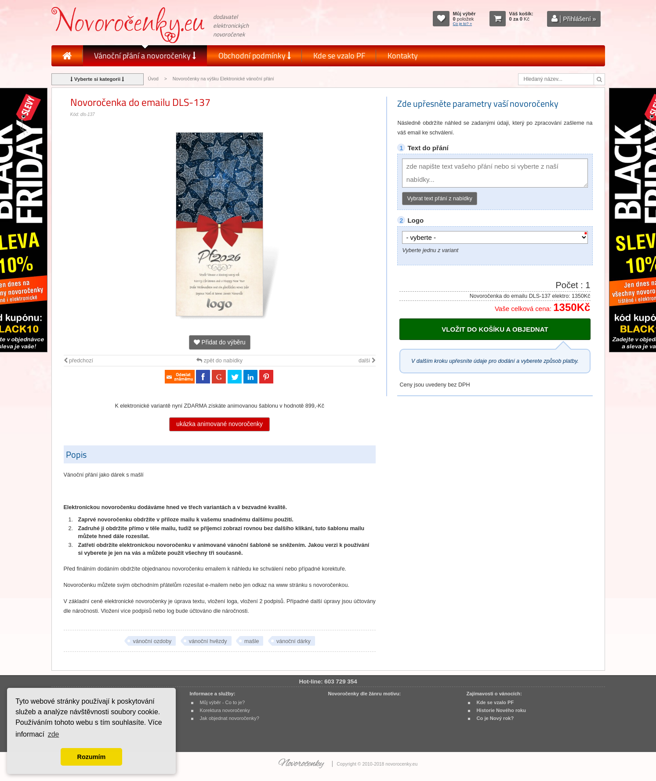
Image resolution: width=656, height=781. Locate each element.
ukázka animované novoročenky (219, 424)
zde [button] (53, 734)
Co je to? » (462, 24)
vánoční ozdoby (152, 641)
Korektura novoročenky (225, 710)
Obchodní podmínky (254, 55)
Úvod (153, 78)
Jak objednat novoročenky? (229, 718)
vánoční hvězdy (208, 641)
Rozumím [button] (91, 756)
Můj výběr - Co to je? (222, 702)
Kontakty (403, 55)
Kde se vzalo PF (339, 55)
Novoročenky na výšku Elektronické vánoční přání (223, 78)
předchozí (78, 361)
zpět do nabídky (219, 361)
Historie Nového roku (501, 710)
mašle (251, 641)
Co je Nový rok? (495, 718)
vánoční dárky (293, 641)
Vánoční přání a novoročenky (145, 55)
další (367, 361)
